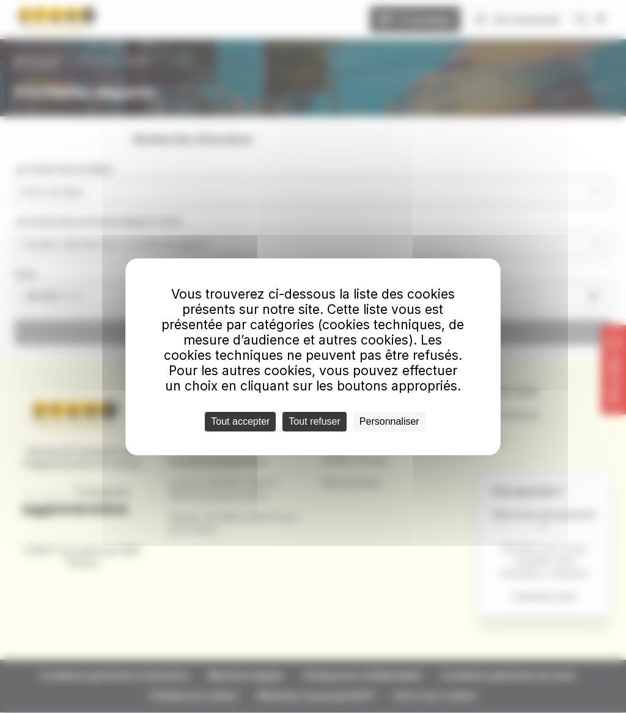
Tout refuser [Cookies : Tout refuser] (314, 421)
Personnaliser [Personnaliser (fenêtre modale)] (389, 421)
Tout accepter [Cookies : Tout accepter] (240, 421)
